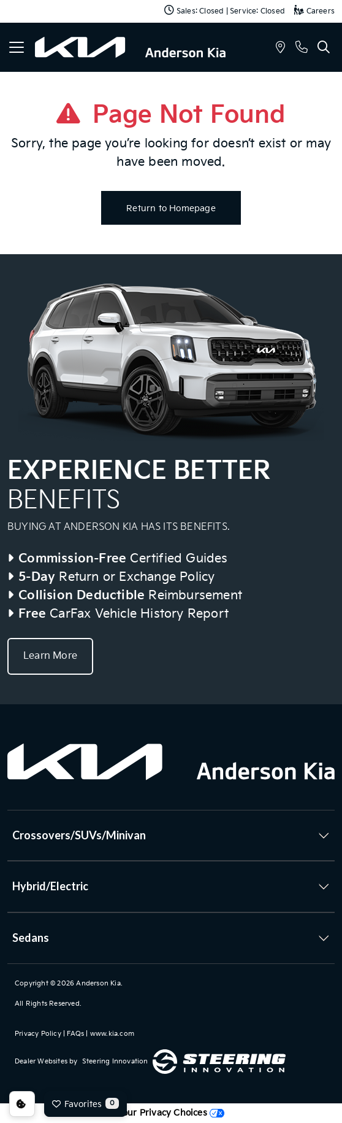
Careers (314, 11)
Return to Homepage (171, 208)
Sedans (30, 937)
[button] (280, 49)
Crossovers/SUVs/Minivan (79, 835)
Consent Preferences (22, 1104)
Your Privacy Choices (171, 1113)
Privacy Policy (38, 1034)
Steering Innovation (115, 1061)
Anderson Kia (98, 983)
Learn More (50, 656)
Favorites (85, 1103)
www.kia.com (112, 1034)
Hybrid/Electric (50, 886)
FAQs (75, 1034)
